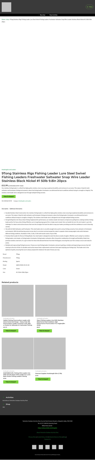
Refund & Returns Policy (55, 434)
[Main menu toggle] (89, 7)
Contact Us (47, 436)
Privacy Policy (32, 434)
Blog (64, 434)
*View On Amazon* (8, 198)
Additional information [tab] (16, 210)
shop (7, 21)
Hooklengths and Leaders (9, 171)
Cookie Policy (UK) (42, 434)
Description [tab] (5, 210)
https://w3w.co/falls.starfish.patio (47, 425)
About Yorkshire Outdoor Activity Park (47, 430)
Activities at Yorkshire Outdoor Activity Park (15, 398)
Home (3, 21)
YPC (4, 404)
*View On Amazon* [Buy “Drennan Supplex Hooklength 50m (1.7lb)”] (12, 379)
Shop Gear (41, 16)
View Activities (52, 16)
